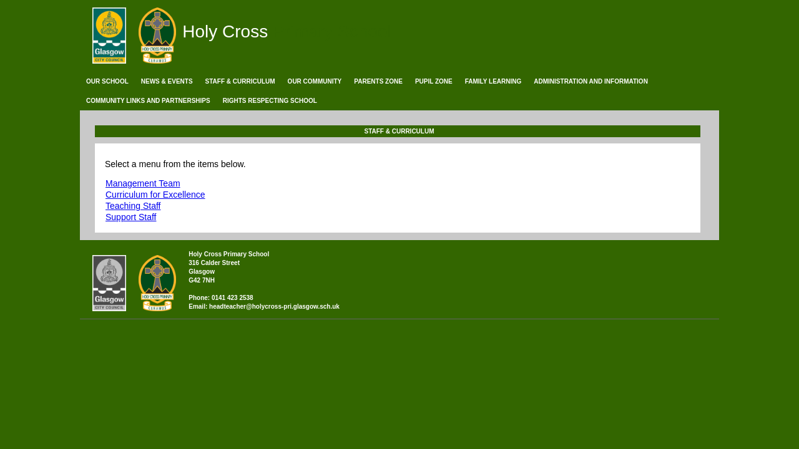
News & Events (167, 81)
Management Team (142, 183)
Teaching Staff (132, 206)
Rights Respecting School (270, 100)
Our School (107, 81)
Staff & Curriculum (240, 81)
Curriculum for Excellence (155, 195)
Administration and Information (591, 81)
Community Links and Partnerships (148, 100)
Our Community (315, 81)
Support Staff (130, 217)
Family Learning (493, 81)
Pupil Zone (434, 81)
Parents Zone (378, 81)
